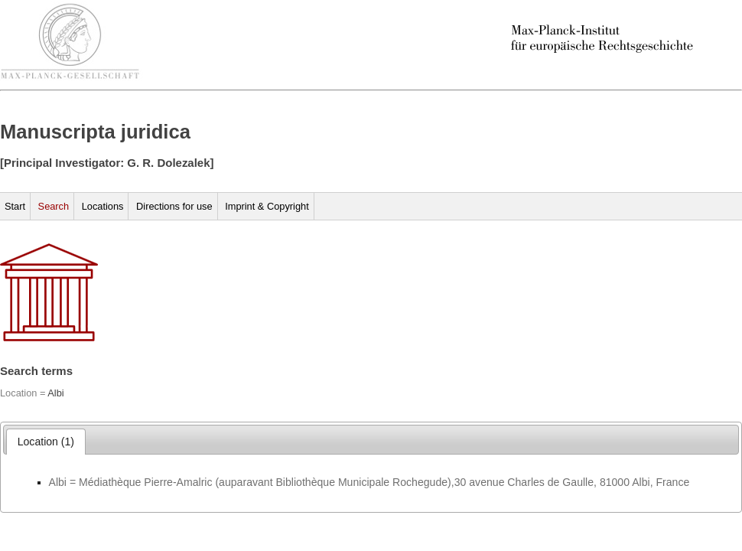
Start (15, 206)
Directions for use (174, 206)
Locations (103, 206)
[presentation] (46, 441)
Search (54, 206)
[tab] (46, 442)
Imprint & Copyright (267, 206)
